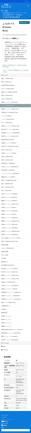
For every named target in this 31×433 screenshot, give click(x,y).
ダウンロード (24, 22)
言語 (2, 427)
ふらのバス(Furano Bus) (11, 17)
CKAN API (4, 417)
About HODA (4, 415)
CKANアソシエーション (7, 419)
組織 (6, 11)
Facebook (4, 349)
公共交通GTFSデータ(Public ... (13, 15)
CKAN (4, 425)
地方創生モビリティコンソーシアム (15, 13)
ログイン (27, 1)
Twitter (3, 346)
